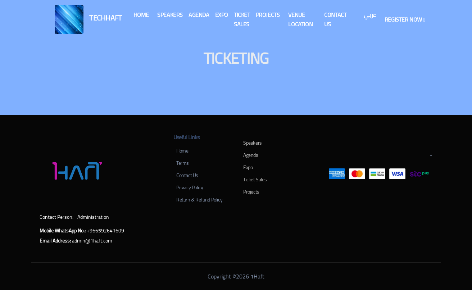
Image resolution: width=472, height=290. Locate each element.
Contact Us (187, 175)
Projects (251, 191)
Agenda (250, 155)
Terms (182, 163)
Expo (248, 167)
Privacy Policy (189, 187)
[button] (141, 14)
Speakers (252, 142)
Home (182, 150)
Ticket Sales (255, 179)
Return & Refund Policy (199, 199)
